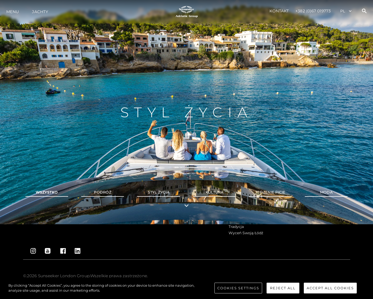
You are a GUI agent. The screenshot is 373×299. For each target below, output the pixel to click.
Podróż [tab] (102, 192)
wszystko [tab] (47, 192)
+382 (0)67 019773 (313, 10)
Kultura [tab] (215, 192)
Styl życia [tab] (159, 192)
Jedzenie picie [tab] (270, 192)
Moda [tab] (326, 192)
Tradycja (236, 226)
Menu (12, 11)
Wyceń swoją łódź (246, 233)
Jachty (40, 11)
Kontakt (279, 10)
